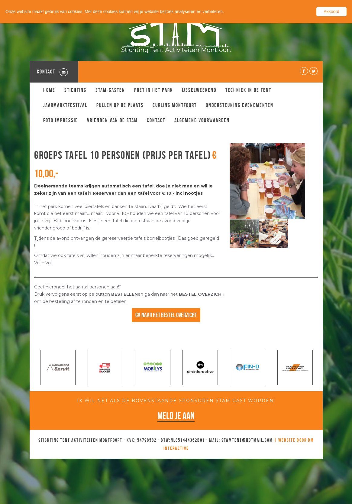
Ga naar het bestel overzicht (166, 314)
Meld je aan (176, 415)
